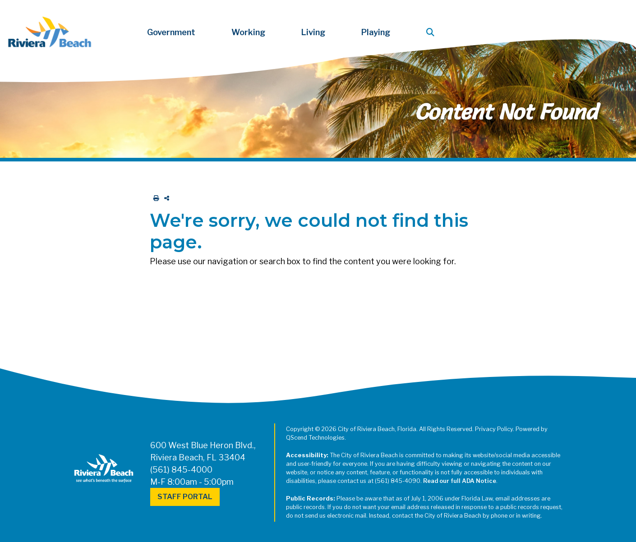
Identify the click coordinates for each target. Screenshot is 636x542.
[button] (432, 32)
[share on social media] (165, 198)
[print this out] (154, 198)
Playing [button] (375, 32)
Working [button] (248, 32)
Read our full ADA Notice (459, 481)
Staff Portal (184, 496)
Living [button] (313, 32)
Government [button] (171, 32)
